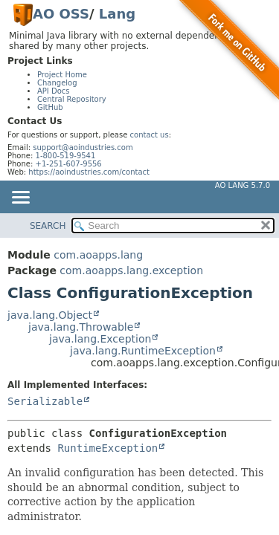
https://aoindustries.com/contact (89, 172)
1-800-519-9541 (66, 156)
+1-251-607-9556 (69, 164)
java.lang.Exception (100, 339)
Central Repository (71, 99)
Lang (117, 14)
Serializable (45, 401)
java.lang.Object (49, 315)
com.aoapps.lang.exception (131, 270)
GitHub (50, 107)
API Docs (53, 91)
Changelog (57, 83)
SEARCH (48, 226)
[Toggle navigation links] (20, 198)
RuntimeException (107, 448)
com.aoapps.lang (98, 255)
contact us (149, 135)
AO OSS (61, 14)
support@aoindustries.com (82, 147)
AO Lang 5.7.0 (242, 185)
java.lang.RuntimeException (143, 351)
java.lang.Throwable (80, 327)
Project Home (62, 75)
